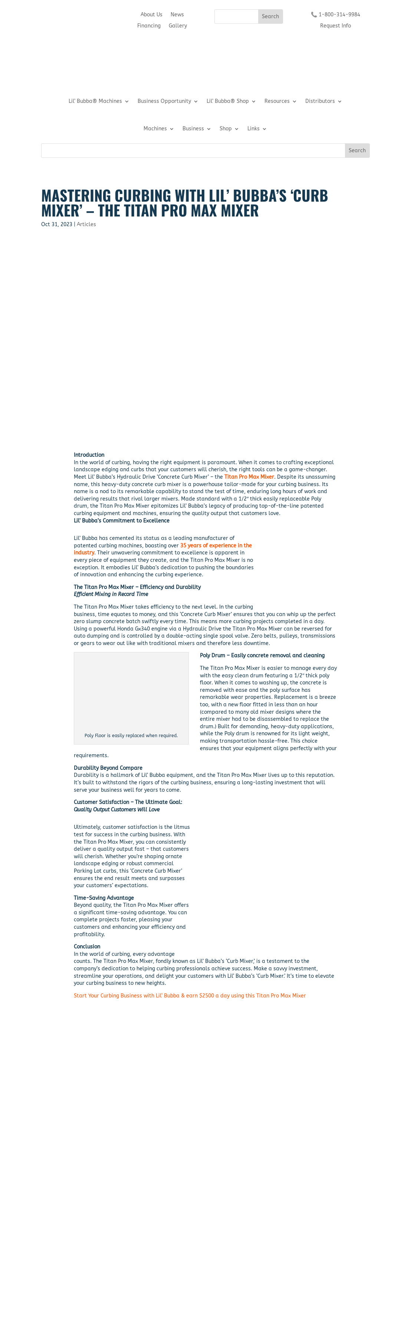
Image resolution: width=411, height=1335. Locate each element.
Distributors (320, 101)
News (177, 15)
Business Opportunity (164, 101)
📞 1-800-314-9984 (335, 15)
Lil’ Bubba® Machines (95, 101)
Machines (155, 129)
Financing (149, 26)
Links (253, 129)
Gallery (178, 26)
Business (193, 129)
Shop (226, 129)
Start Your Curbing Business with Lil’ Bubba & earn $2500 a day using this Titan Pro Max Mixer (190, 996)
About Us (151, 15)
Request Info (335, 26)
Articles (86, 224)
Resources (277, 101)
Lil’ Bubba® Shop (228, 101)
